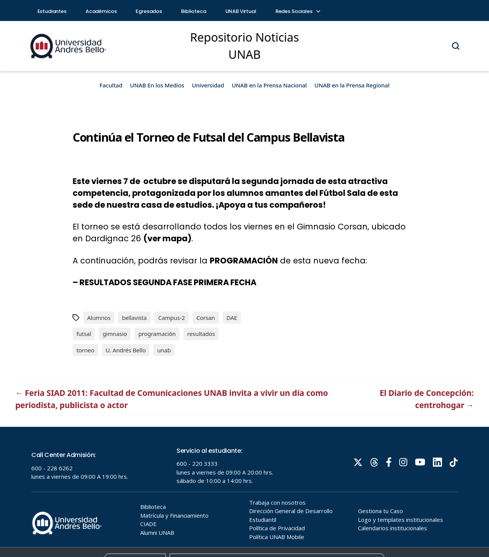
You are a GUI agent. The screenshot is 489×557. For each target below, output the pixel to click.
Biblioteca (193, 11)
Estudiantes (51, 11)
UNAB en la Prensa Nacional (269, 85)
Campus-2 (171, 317)
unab (164, 350)
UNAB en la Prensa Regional (351, 85)
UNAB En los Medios (157, 85)
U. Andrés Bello (126, 350)
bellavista (134, 317)
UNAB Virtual (240, 11)
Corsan (205, 317)
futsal (83, 333)
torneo (85, 350)
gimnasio (114, 333)
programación (157, 333)
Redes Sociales (297, 11)
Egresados (149, 11)
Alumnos (98, 317)
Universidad (208, 85)
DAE (232, 317)
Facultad (111, 85)
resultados (201, 333)
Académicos (101, 11)
